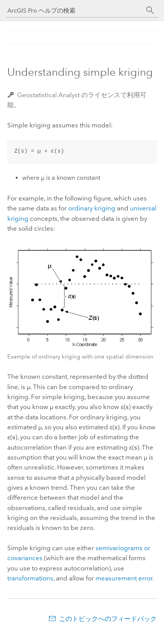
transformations (30, 578)
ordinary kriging (91, 208)
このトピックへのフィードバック (108, 619)
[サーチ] (150, 10)
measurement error (124, 578)
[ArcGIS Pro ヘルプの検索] (74, 10)
